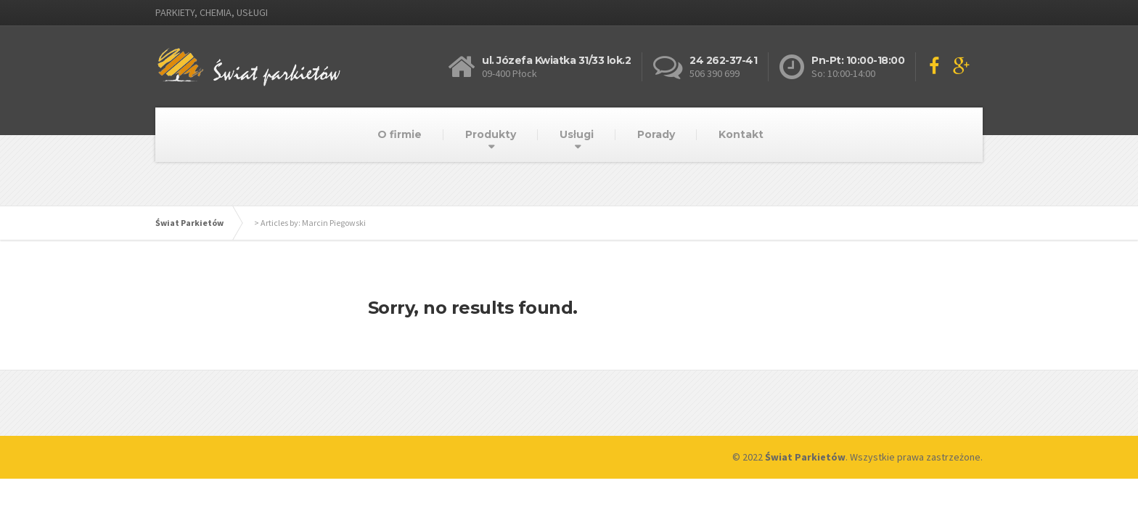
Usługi (577, 134)
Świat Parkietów (189, 222)
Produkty (490, 134)
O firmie (399, 134)
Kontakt (741, 134)
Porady (656, 134)
